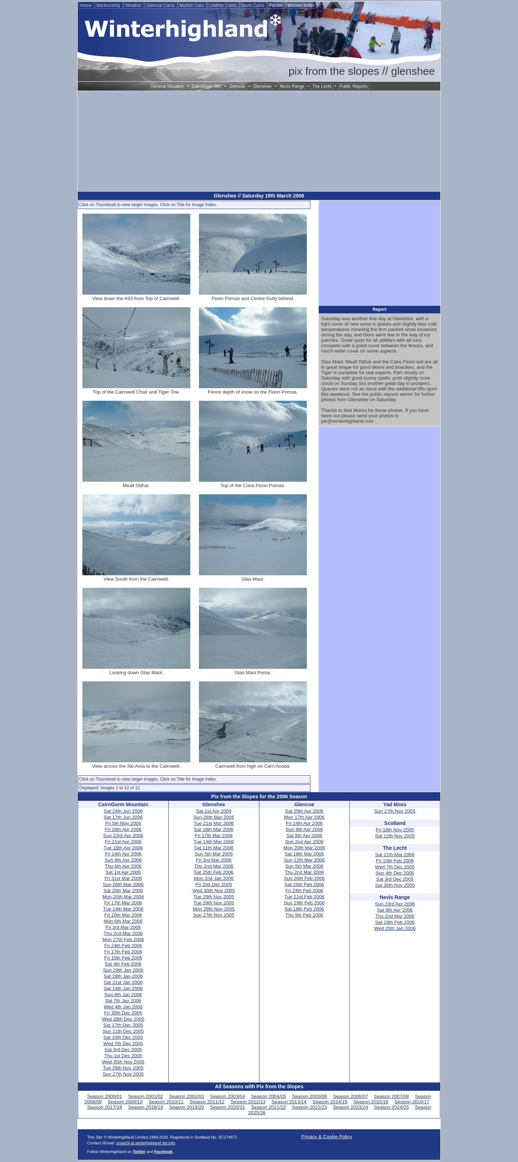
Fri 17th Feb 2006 (123, 951)
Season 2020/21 (227, 1107)
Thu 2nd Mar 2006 (123, 933)
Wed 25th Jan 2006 (394, 928)
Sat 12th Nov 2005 (394, 836)
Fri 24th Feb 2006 (123, 945)
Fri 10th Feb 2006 (123, 958)
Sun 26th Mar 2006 (123, 884)
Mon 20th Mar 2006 (123, 896)
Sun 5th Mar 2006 (214, 854)
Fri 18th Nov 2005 (395, 829)
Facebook (163, 1151)
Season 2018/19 (145, 1107)
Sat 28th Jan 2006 (123, 976)
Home (86, 5)
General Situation (167, 86)
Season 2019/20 (186, 1107)
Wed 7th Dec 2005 (123, 1043)
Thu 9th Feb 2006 (304, 915)
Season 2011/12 (207, 1101)
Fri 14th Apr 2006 (123, 854)
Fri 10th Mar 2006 (123, 915)
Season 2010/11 (166, 1101)
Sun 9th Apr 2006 (123, 860)
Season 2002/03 (186, 1096)
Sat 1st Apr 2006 (123, 872)
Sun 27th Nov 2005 (123, 1074)
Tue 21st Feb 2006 (304, 896)
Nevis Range (292, 86)
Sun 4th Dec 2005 (395, 873)
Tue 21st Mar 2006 (213, 823)
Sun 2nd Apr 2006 (304, 841)
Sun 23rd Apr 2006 (123, 835)
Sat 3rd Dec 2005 (123, 1049)
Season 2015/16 (371, 1101)
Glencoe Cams (161, 5)
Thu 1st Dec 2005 (123, 1055)
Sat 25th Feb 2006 (213, 872)
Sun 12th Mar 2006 (304, 860)
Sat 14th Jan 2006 (123, 988)
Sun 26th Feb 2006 (304, 878)
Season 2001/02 (145, 1096)
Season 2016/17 (412, 1101)
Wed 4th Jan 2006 (123, 1006)
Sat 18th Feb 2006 (304, 909)
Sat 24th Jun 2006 (123, 811)
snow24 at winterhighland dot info (145, 1143)
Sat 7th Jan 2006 (123, 1000)
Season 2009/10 (125, 1101)
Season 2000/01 (104, 1096)
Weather (133, 5)
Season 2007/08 (391, 1096)
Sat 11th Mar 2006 (213, 847)
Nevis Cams (253, 5)
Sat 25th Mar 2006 (123, 890)
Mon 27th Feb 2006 (123, 939)
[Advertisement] (259, 141)
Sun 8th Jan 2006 (123, 994)
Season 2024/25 (391, 1107)
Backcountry (108, 5)
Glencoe (237, 86)
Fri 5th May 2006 (123, 823)
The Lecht (321, 86)
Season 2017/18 (104, 1107)
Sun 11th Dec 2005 (123, 1031)
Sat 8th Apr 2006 (304, 835)
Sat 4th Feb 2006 (123, 964)
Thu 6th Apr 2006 (123, 866)
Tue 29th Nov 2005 (123, 1068)
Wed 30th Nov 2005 (123, 1062)
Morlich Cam (192, 5)
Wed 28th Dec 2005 (123, 1019)
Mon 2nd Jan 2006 (213, 878)
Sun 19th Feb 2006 (304, 902)
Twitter (139, 1151)
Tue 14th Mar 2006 (123, 909)
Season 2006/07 (350, 1096)
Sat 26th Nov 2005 (394, 885)
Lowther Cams (223, 5)
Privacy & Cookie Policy (326, 1136)
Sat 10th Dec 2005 (123, 1037)
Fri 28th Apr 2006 (123, 829)
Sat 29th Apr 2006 (304, 811)
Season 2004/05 (268, 1096)
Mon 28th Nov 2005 (214, 909)
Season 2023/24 (350, 1107)
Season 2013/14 (289, 1101)
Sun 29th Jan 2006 (123, 970)
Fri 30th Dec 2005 (123, 1013)
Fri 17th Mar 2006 (123, 902)
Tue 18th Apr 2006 (123, 847)
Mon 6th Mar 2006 (123, 921)
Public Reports (354, 86)
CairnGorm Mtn (206, 86)
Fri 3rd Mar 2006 (123, 927)
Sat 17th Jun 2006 (123, 817)
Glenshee (262, 86)
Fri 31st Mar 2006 (123, 878)
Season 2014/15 (330, 1101)
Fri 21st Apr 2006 (123, 841)
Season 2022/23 (309, 1107)
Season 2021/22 (268, 1107)
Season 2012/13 (248, 1101)
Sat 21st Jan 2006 (123, 982)
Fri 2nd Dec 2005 (213, 884)
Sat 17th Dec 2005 (123, 1025)
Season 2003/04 (227, 1096)
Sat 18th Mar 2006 (213, 829)
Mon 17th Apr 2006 (304, 817)
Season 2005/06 (309, 1096)
